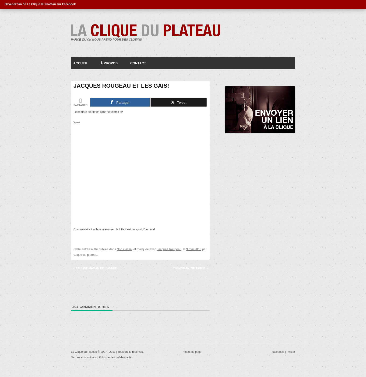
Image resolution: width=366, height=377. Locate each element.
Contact (138, 63)
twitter (291, 351)
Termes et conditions (84, 357)
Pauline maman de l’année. (95, 268)
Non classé (124, 249)
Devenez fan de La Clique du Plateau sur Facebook (40, 4)
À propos (109, 63)
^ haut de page (192, 351)
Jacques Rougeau (169, 249)
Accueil (80, 63)
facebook (278, 351)
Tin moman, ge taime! (191, 268)
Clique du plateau (85, 254)
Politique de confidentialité (115, 357)
